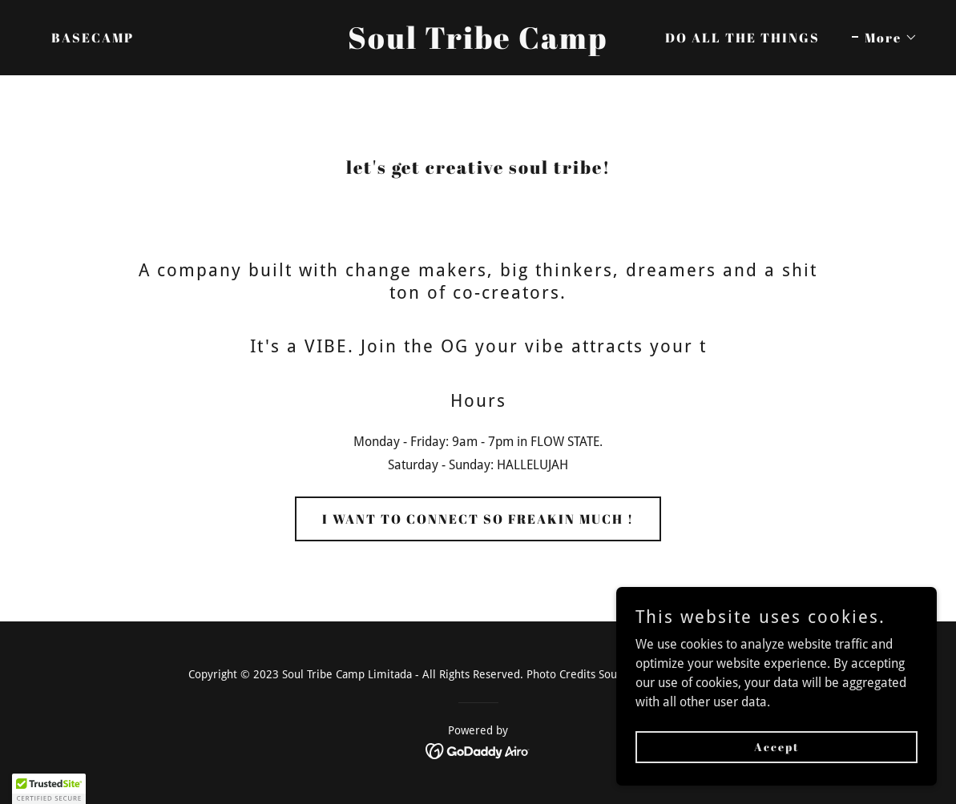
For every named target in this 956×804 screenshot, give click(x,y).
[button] (885, 37)
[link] (478, 44)
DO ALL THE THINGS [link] (742, 37)
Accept (777, 746)
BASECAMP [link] (92, 37)
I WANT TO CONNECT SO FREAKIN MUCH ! (478, 519)
